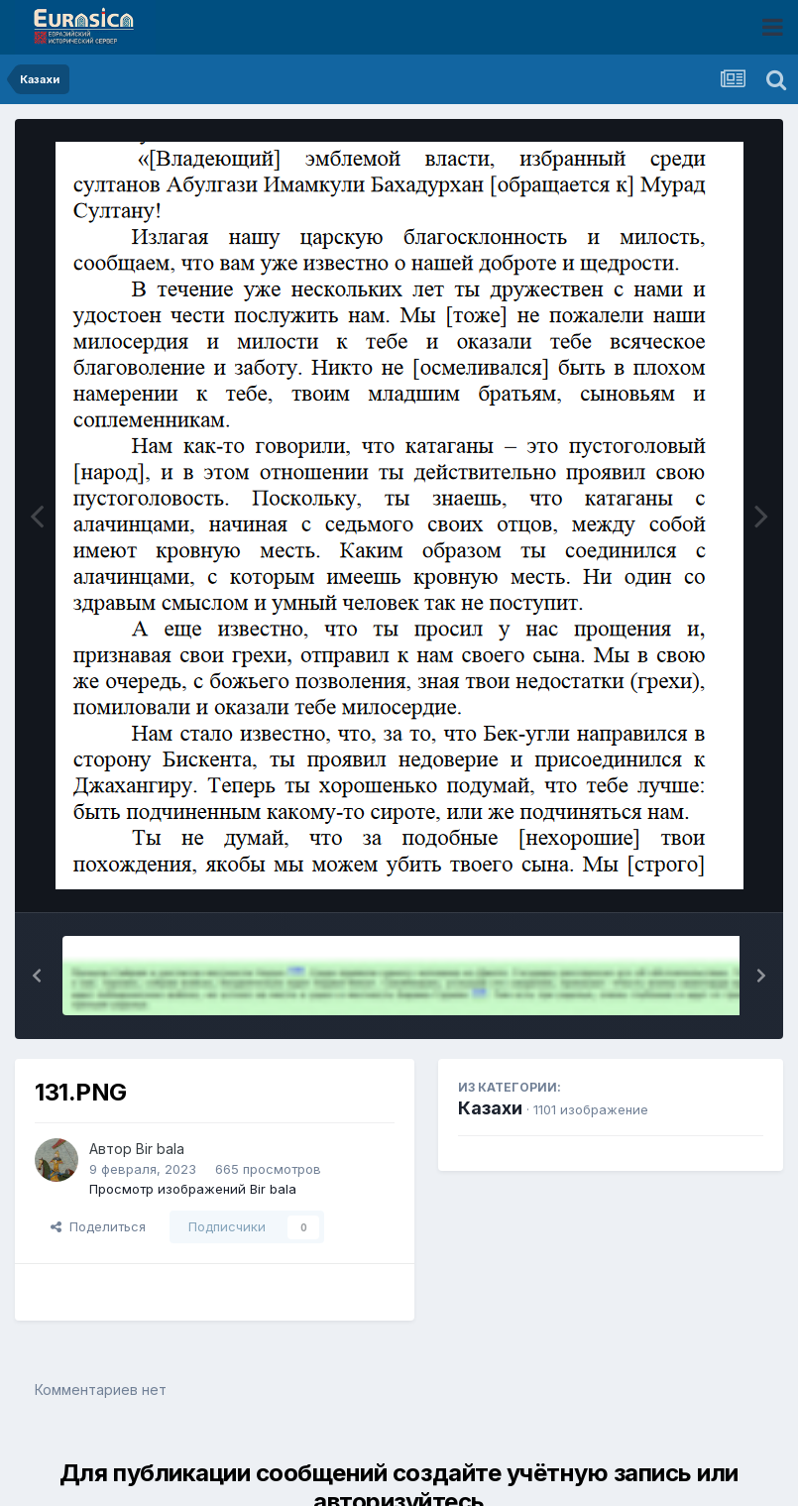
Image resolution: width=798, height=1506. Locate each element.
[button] (36, 975)
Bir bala (160, 1148)
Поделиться (98, 1226)
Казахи (490, 1108)
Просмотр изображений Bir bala (192, 1189)
